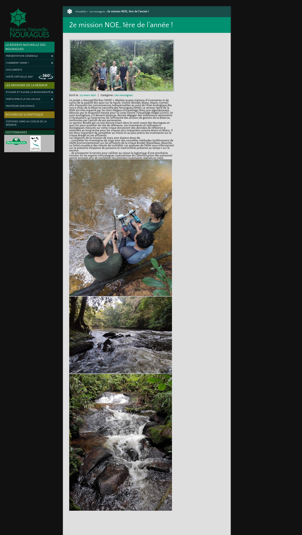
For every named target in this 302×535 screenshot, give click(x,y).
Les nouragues (97, 11)
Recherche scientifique (24, 114)
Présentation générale (22, 55)
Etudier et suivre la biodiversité (28, 92)
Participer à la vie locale (23, 99)
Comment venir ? (17, 62)
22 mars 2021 (88, 95)
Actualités (81, 11)
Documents (14, 69)
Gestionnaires (16, 132)
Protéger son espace (20, 105)
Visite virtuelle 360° (19, 76)
